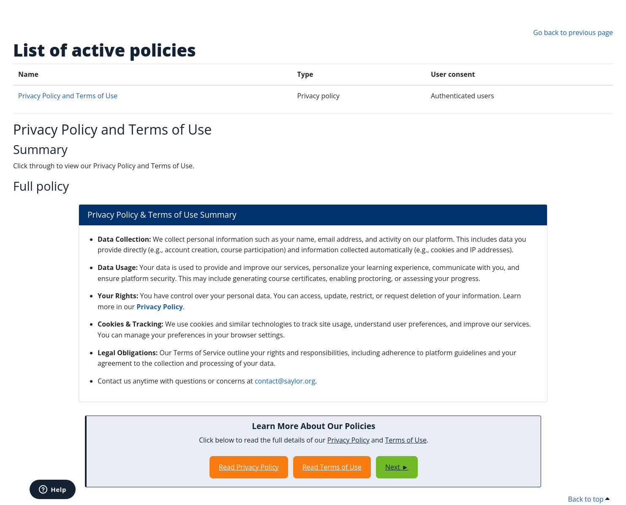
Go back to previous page (573, 32)
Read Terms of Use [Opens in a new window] (332, 467)
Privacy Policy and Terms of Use (67, 95)
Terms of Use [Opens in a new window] (406, 440)
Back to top (589, 499)
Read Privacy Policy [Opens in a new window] (249, 467)
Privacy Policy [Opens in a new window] (159, 306)
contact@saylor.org (285, 381)
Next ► (396, 467)
